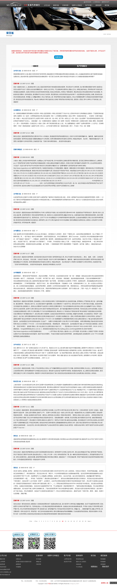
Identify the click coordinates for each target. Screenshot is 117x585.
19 (82, 521)
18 (79, 521)
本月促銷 (38, 559)
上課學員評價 (67, 559)
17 (77, 521)
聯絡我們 (105, 566)
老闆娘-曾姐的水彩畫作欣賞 (23, 561)
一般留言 (35, 66)
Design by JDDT (74, 583)
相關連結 (94, 566)
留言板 (107, 5)
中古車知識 (79, 567)
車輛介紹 (38, 561)
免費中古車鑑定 (77, 5)
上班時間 (2, 561)
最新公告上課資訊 (81, 561)
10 (57, 521)
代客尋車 (38, 564)
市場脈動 (18, 567)
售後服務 (103, 561)
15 (71, 521)
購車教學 (98, 5)
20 (85, 521)
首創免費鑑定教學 (5, 569)
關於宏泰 (2, 559)
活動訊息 (18, 559)
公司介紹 (47, 5)
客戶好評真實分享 (5, 574)
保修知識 (78, 564)
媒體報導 (18, 564)
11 (59, 521)
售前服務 (103, 559)
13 (65, 521)
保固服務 (103, 564)
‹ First (30, 521)
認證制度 (2, 564)
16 (74, 521)
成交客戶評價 (67, 561)
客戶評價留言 (82, 66)
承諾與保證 (3, 567)
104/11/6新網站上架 (5, 572)
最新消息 (56, 5)
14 (68, 521)
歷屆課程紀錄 (80, 559)
